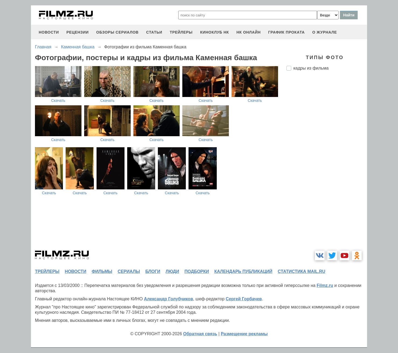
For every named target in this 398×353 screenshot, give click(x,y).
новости (49, 32)
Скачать (58, 100)
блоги (152, 271)
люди (172, 271)
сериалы (129, 271)
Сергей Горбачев (244, 299)
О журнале (324, 32)
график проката (286, 32)
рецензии (77, 32)
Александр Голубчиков (168, 299)
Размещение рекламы (244, 334)
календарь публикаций (243, 271)
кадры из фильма (311, 68)
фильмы (102, 271)
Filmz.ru (325, 285)
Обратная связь (200, 334)
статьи (154, 32)
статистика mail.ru (301, 271)
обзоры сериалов (117, 32)
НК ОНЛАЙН (248, 32)
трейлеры (181, 32)
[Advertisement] (326, 164)
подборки (196, 271)
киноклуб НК (214, 32)
